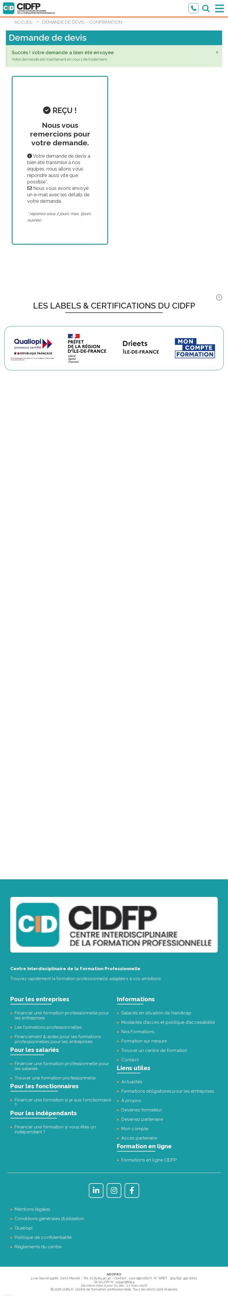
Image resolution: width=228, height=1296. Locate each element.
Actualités (131, 1081)
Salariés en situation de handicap (156, 1013)
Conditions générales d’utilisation (49, 1218)
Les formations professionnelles (48, 1027)
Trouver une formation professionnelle (55, 1078)
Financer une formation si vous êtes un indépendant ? (55, 1129)
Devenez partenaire (142, 1119)
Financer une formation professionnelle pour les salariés (62, 1066)
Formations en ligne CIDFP (149, 1160)
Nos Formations (137, 1031)
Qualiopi (24, 1228)
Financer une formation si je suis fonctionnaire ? (63, 1102)
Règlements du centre (38, 1246)
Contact (130, 1059)
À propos (131, 1100)
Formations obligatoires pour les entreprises (167, 1091)
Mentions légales (32, 1209)
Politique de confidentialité (43, 1237)
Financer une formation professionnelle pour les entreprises (62, 1015)
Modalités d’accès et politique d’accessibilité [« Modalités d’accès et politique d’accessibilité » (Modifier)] (168, 1022)
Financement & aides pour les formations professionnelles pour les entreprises (58, 1039)
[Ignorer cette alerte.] (217, 52)
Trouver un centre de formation (154, 1050)
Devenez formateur (141, 1110)
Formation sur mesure (144, 1041)
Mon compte (134, 1128)
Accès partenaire (139, 1138)
